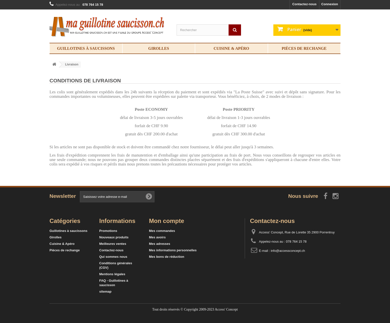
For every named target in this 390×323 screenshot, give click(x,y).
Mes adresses (159, 244)
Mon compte (166, 220)
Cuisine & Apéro (231, 48)
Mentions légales (112, 274)
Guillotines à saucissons (86, 48)
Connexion (329, 4)
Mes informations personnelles (172, 250)
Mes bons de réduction (166, 257)
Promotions (108, 231)
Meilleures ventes (112, 244)
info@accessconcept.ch (288, 251)
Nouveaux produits (114, 237)
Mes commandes (162, 231)
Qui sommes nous (113, 257)
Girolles (158, 48)
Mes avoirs (157, 237)
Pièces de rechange (304, 48)
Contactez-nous (304, 4)
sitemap (105, 291)
